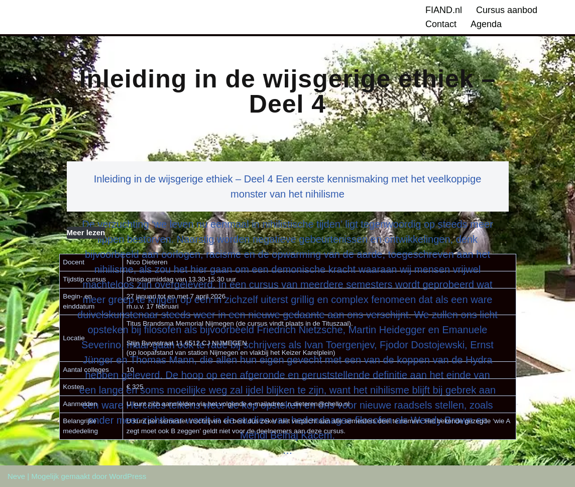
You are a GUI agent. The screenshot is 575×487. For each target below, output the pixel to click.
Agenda (486, 24)
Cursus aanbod (506, 10)
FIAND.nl (443, 10)
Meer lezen (86, 232)
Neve (16, 476)
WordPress (127, 476)
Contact (440, 24)
